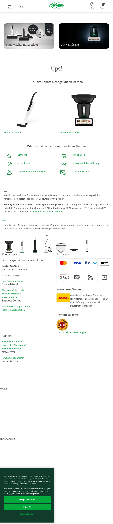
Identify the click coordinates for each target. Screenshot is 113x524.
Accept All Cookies (27, 499)
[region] (27, 495)
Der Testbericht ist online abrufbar (45, 211)
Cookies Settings (27, 514)
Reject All (27, 507)
